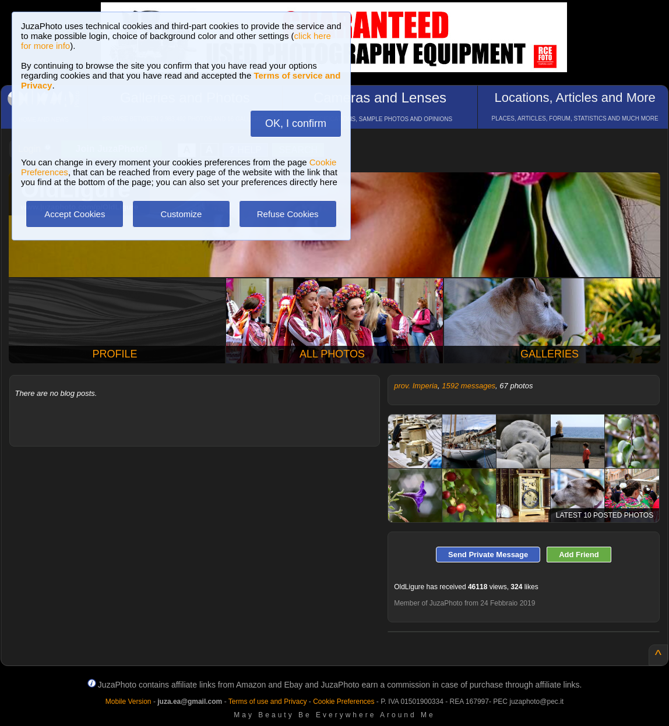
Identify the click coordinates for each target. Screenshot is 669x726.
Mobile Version (128, 701)
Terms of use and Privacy (267, 701)
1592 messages (468, 385)
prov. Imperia (416, 385)
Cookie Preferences (343, 701)
